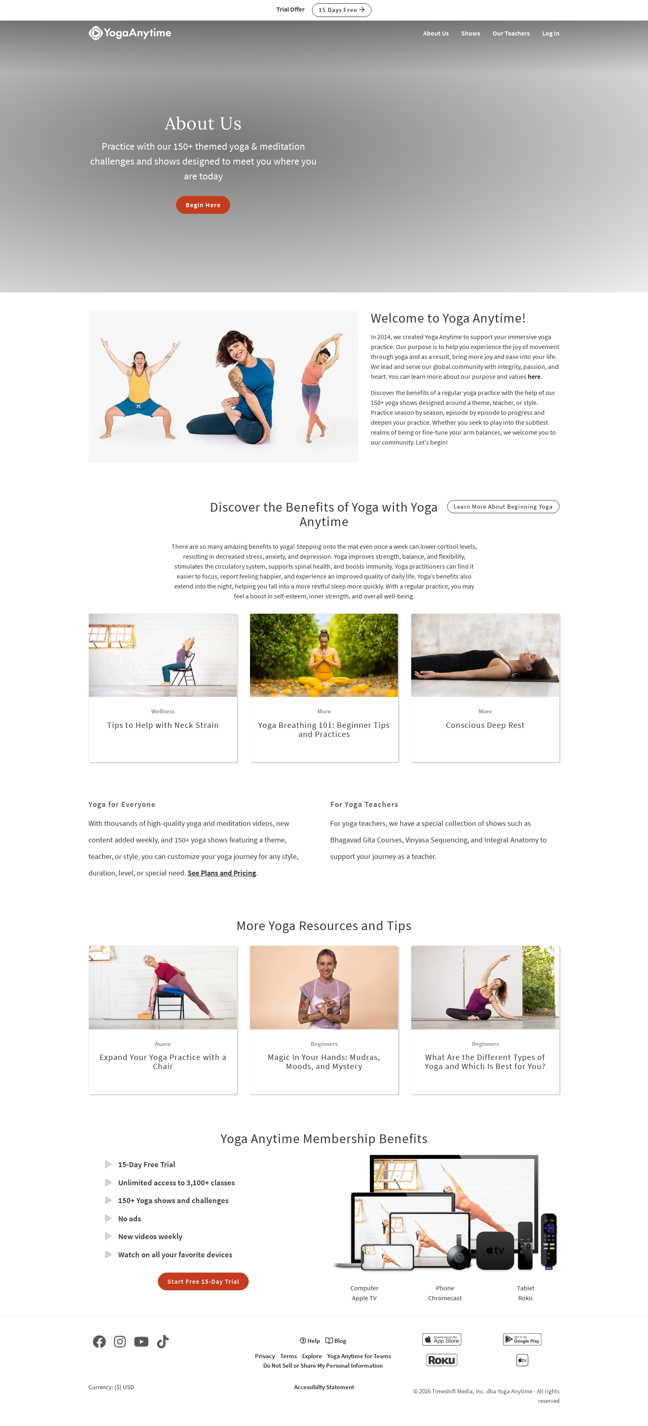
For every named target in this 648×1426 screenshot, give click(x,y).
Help (310, 1341)
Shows (470, 33)
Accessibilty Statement (324, 1387)
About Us (436, 33)
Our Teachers (511, 33)
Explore (312, 1356)
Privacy (265, 1356)
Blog (335, 1341)
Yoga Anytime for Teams (359, 1356)
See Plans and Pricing (222, 873)
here (534, 376)
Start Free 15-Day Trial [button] (203, 1281)
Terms (288, 1356)
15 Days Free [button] (342, 10)
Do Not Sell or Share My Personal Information (323, 1365)
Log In (551, 33)
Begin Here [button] (203, 205)
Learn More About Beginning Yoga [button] (503, 506)
